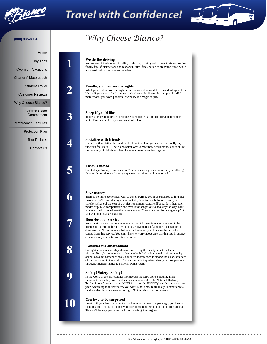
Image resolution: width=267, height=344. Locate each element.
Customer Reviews (32, 94)
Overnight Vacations (31, 69)
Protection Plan (35, 131)
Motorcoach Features (31, 123)
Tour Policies (37, 140)
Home (42, 53)
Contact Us (38, 148)
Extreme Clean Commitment (35, 113)
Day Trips (39, 61)
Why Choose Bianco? (30, 103)
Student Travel (36, 86)
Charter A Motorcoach (30, 78)
